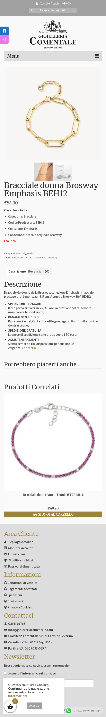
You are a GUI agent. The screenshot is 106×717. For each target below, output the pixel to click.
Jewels (29, 253)
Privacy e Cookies (18, 607)
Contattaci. (30, 348)
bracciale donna (37, 257)
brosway (52, 257)
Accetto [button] (34, 705)
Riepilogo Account (20, 542)
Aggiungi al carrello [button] (53, 514)
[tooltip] (4, 31)
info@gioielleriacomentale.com (30, 630)
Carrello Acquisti (53, 3)
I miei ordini (16, 554)
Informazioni (17, 696)
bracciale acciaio (18, 257)
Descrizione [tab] (17, 271)
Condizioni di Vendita (20, 583)
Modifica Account (20, 548)
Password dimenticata (24, 566)
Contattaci (13, 601)
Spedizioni (13, 595)
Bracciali (20, 253)
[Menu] (53, 56)
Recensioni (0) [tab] (38, 271)
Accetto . (30, 673)
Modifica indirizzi (21, 560)
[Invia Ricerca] (32, 10)
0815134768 (17, 624)
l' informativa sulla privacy (37, 673)
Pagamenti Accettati (20, 589)
